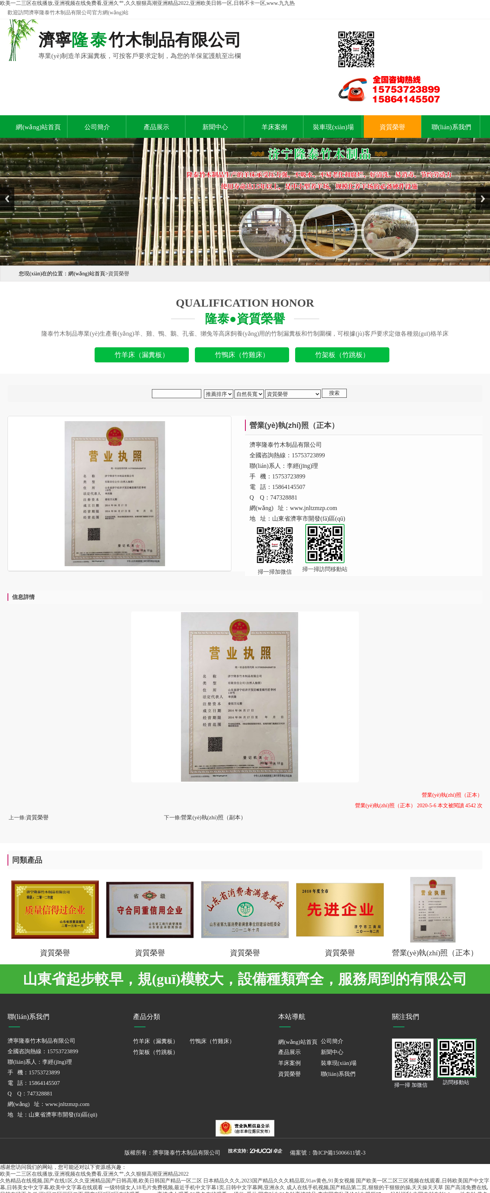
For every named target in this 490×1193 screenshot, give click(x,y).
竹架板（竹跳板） (155, 1052)
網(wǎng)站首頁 (38, 127)
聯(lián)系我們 (451, 127)
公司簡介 (97, 127)
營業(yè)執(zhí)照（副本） (213, 817)
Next (483, 198)
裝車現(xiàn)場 (333, 127)
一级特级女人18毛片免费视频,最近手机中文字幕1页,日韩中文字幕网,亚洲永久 (194, 1187)
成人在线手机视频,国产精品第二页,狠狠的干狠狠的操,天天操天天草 (365, 1187)
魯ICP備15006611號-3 (338, 1153)
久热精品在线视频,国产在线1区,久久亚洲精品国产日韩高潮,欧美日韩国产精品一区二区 (101, 1181)
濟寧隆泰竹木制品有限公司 (186, 1153)
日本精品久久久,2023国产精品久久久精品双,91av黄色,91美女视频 (279, 1181)
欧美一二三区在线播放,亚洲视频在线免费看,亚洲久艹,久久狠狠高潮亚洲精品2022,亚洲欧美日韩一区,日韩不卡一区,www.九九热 (147, 3)
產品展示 (156, 127)
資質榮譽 (392, 127)
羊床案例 (274, 127)
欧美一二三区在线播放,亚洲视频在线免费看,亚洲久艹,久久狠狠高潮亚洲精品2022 (94, 1174)
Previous (7, 198)
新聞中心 (215, 127)
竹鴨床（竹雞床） (212, 1041)
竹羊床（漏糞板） (155, 1041)
